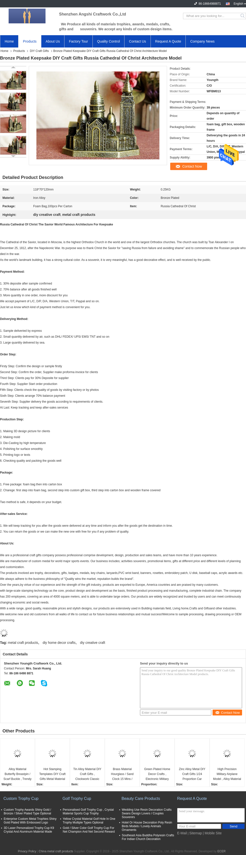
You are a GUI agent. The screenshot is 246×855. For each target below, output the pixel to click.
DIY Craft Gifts (39, 51)
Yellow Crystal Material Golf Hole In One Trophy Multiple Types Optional (89, 820)
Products (29, 41)
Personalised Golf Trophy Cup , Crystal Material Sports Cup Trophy (88, 811)
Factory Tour (78, 41)
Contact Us (137, 41)
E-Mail (182, 833)
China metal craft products (56, 851)
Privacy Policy (27, 851)
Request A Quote (168, 41)
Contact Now (192, 166)
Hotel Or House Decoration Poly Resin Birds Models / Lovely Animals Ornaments (147, 826)
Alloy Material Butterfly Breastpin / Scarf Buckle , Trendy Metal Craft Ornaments (17, 774)
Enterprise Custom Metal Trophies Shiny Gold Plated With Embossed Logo (30, 820)
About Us (53, 41)
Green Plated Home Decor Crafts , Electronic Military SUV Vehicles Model (157, 774)
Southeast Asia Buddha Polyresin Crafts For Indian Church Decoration (148, 837)
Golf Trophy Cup (76, 798)
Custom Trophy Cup (20, 798)
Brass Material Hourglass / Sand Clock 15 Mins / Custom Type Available (122, 774)
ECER (221, 851)
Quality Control (108, 41)
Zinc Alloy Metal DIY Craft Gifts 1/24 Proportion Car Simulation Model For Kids (192, 774)
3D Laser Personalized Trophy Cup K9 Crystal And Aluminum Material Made (29, 829)
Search (243, 16)
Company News (202, 41)
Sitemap (195, 833)
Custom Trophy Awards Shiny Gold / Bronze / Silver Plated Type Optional (27, 811)
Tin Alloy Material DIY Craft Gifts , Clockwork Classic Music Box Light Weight (87, 774)
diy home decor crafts (59, 643)
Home (9, 41)
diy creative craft (92, 643)
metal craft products (23, 643)
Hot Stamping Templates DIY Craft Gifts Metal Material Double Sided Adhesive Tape (52, 774)
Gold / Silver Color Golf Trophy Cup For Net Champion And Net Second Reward (89, 829)
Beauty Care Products (141, 798)
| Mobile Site (212, 833)
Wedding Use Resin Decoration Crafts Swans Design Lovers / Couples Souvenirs (147, 813)
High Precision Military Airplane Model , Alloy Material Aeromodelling (227, 774)
